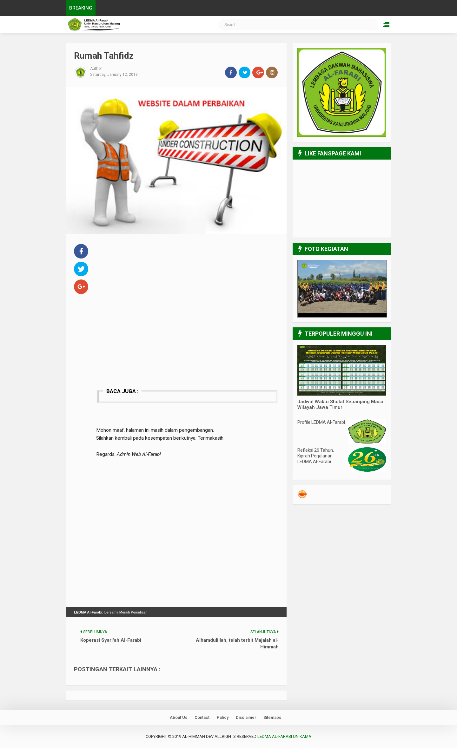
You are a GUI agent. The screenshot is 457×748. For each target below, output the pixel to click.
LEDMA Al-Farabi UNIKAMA (284, 736)
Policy (222, 717)
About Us (178, 717)
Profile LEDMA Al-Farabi (321, 422)
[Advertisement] (187, 286)
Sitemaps (272, 717)
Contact (202, 717)
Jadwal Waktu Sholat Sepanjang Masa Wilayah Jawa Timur (340, 404)
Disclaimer (246, 717)
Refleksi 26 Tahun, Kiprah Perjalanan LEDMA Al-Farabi (315, 456)
